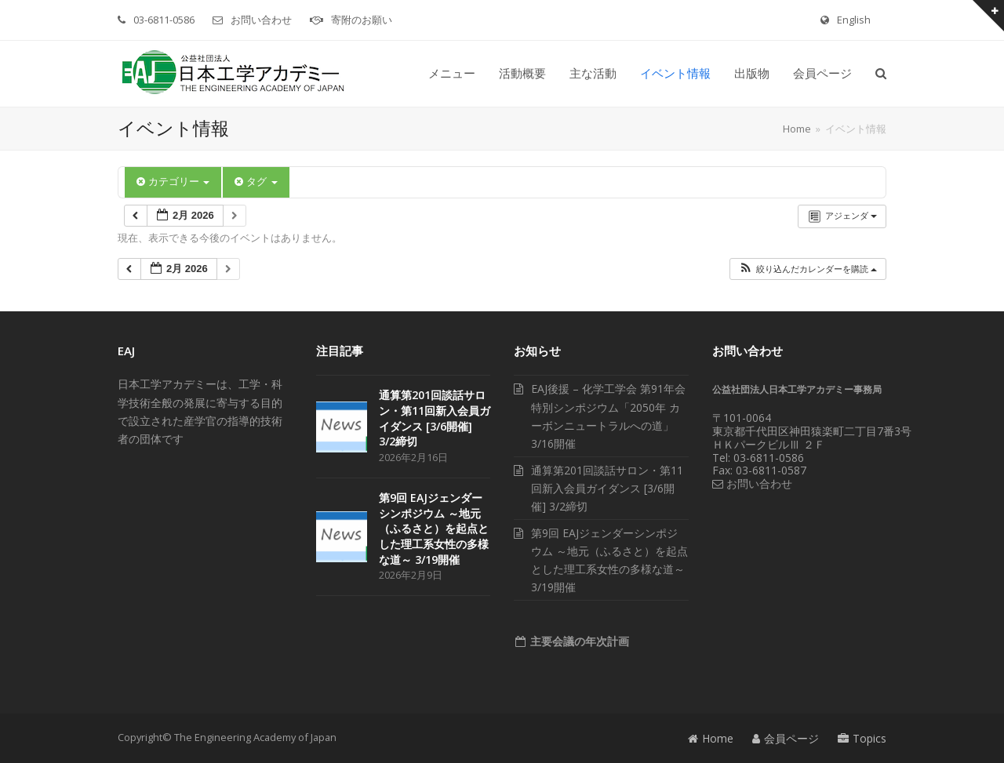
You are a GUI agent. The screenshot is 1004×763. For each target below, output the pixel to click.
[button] (881, 74)
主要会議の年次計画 (578, 641)
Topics (862, 738)
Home (710, 738)
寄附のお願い (361, 20)
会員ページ (785, 738)
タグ (256, 181)
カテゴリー (172, 181)
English (854, 20)
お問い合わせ (261, 20)
